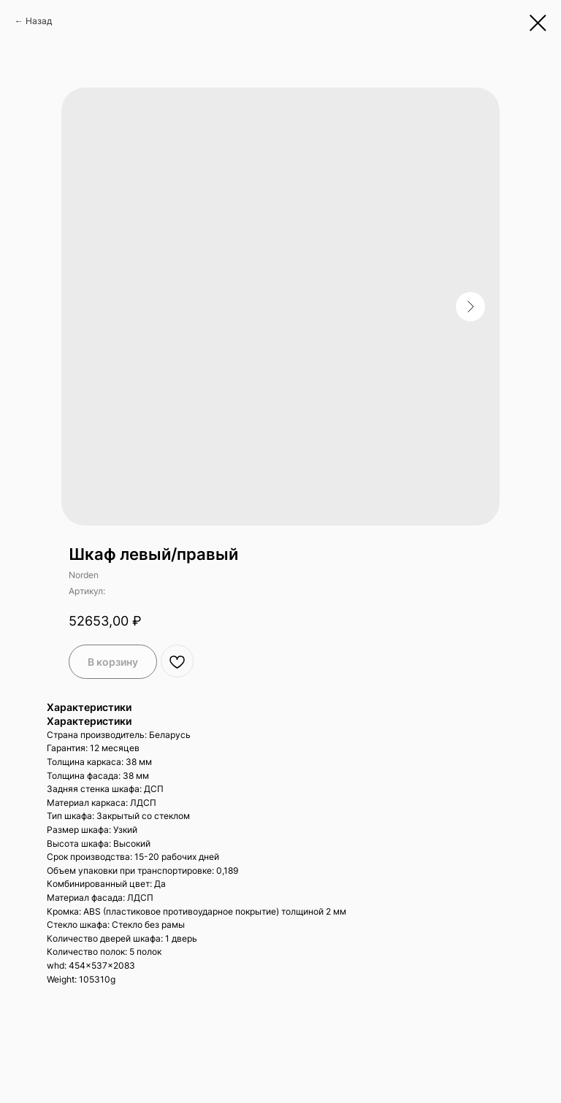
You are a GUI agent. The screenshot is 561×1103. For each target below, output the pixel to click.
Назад (39, 20)
